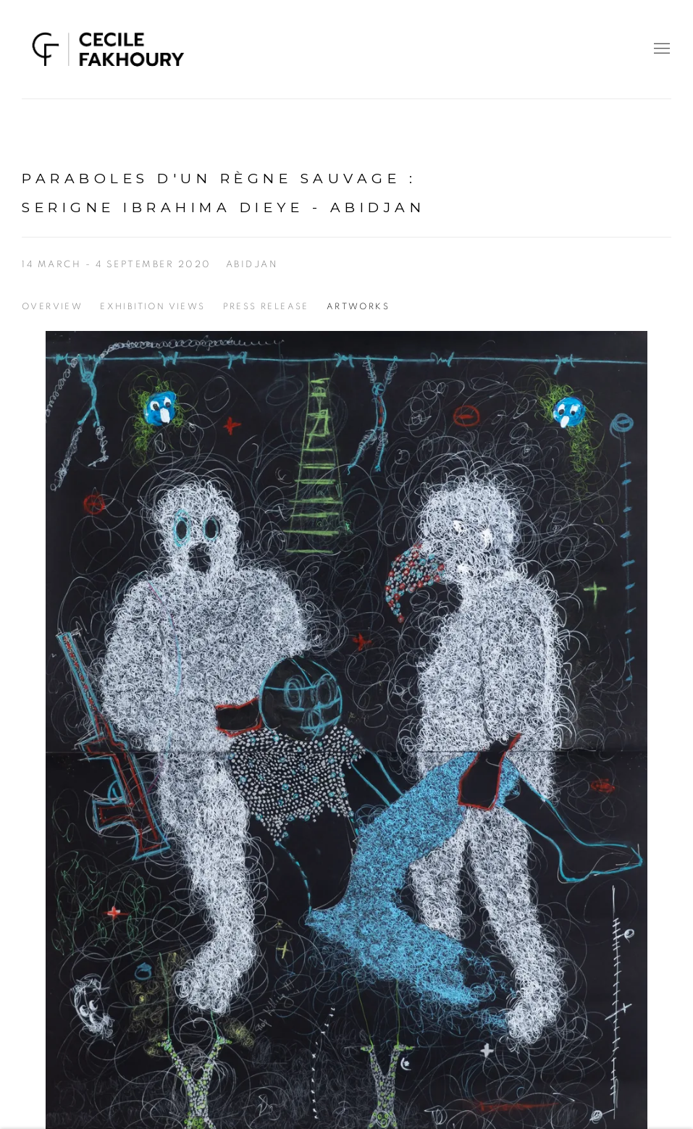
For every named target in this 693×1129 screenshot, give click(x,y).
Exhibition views (152, 306)
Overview (52, 306)
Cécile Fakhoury (109, 49)
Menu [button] (660, 49)
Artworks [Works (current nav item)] (358, 306)
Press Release (266, 306)
